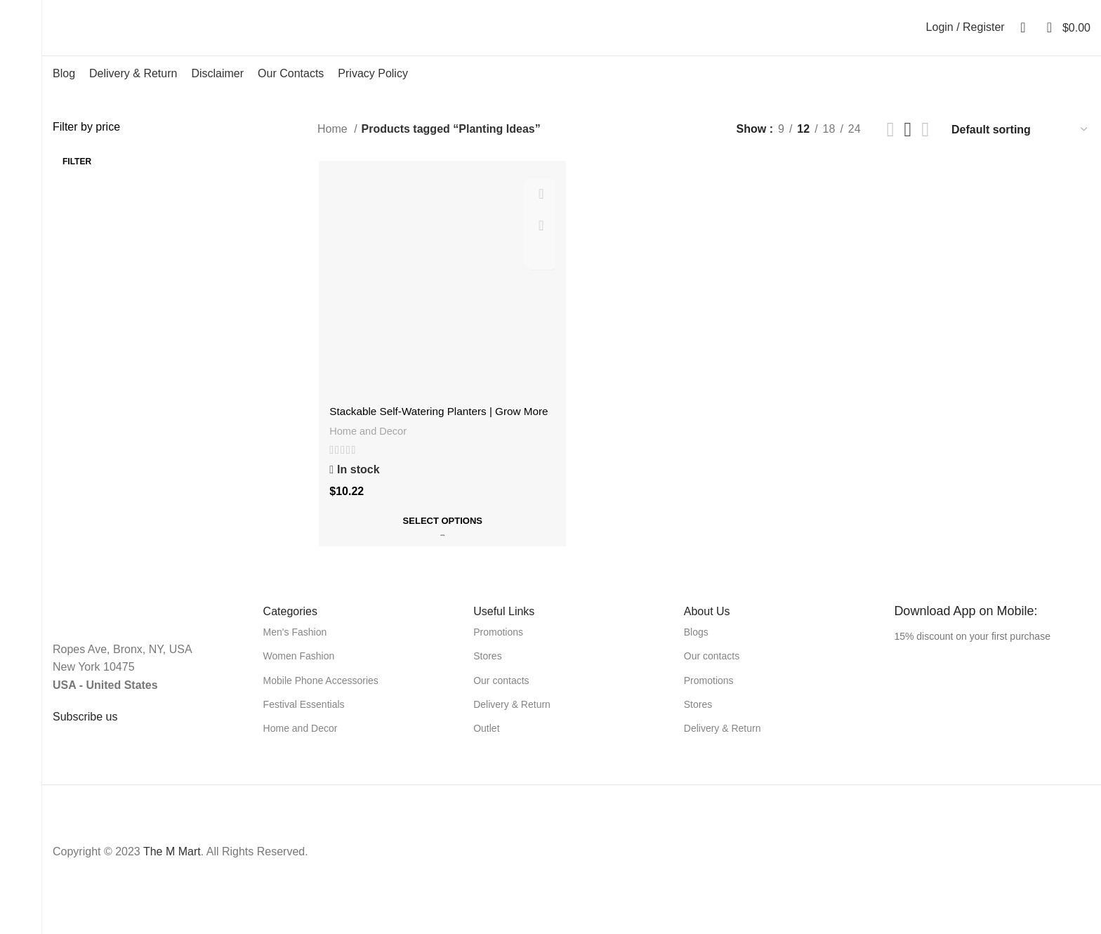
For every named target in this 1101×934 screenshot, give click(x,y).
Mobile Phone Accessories (320, 696)
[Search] (1019, 36)
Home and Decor (368, 450)
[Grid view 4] (925, 147)
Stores (487, 672)
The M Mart (172, 867)
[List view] (891, 147)
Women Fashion (299, 672)
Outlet (486, 743)
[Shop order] (1020, 147)
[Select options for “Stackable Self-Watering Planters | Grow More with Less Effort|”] (441, 539)
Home (333, 147)
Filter (76, 179)
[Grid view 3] (908, 147)
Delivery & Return (511, 719)
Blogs (696, 647)
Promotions (498, 647)
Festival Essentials (304, 719)
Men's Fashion (295, 647)
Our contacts (501, 696)
